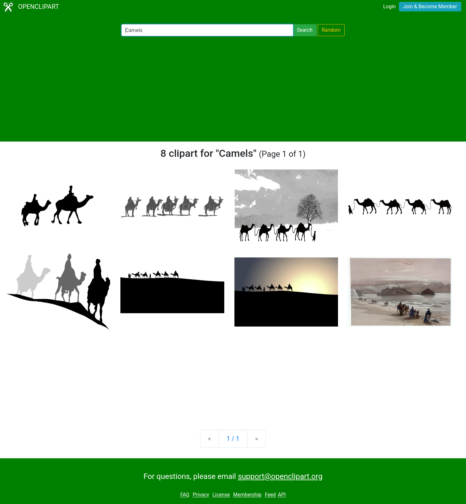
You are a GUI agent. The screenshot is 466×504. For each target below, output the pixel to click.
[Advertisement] (233, 88)
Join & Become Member (430, 6)
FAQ (184, 495)
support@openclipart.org (280, 476)
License (221, 495)
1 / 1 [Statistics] (233, 438)
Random (331, 30)
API (282, 495)
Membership (247, 495)
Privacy (201, 495)
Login (389, 6)
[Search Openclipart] (207, 30)
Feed (270, 495)
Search (305, 30)
